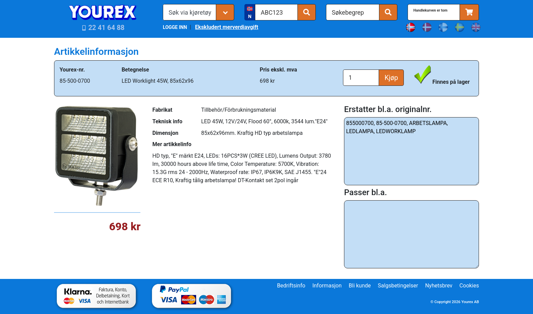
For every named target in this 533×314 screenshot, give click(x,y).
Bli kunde (360, 285)
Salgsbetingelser (398, 285)
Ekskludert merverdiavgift (226, 27)
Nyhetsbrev (438, 285)
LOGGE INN (175, 27)
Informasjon (327, 285)
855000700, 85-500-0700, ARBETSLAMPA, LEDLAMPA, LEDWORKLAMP (411, 151)
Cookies (469, 285)
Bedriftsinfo (291, 285)
